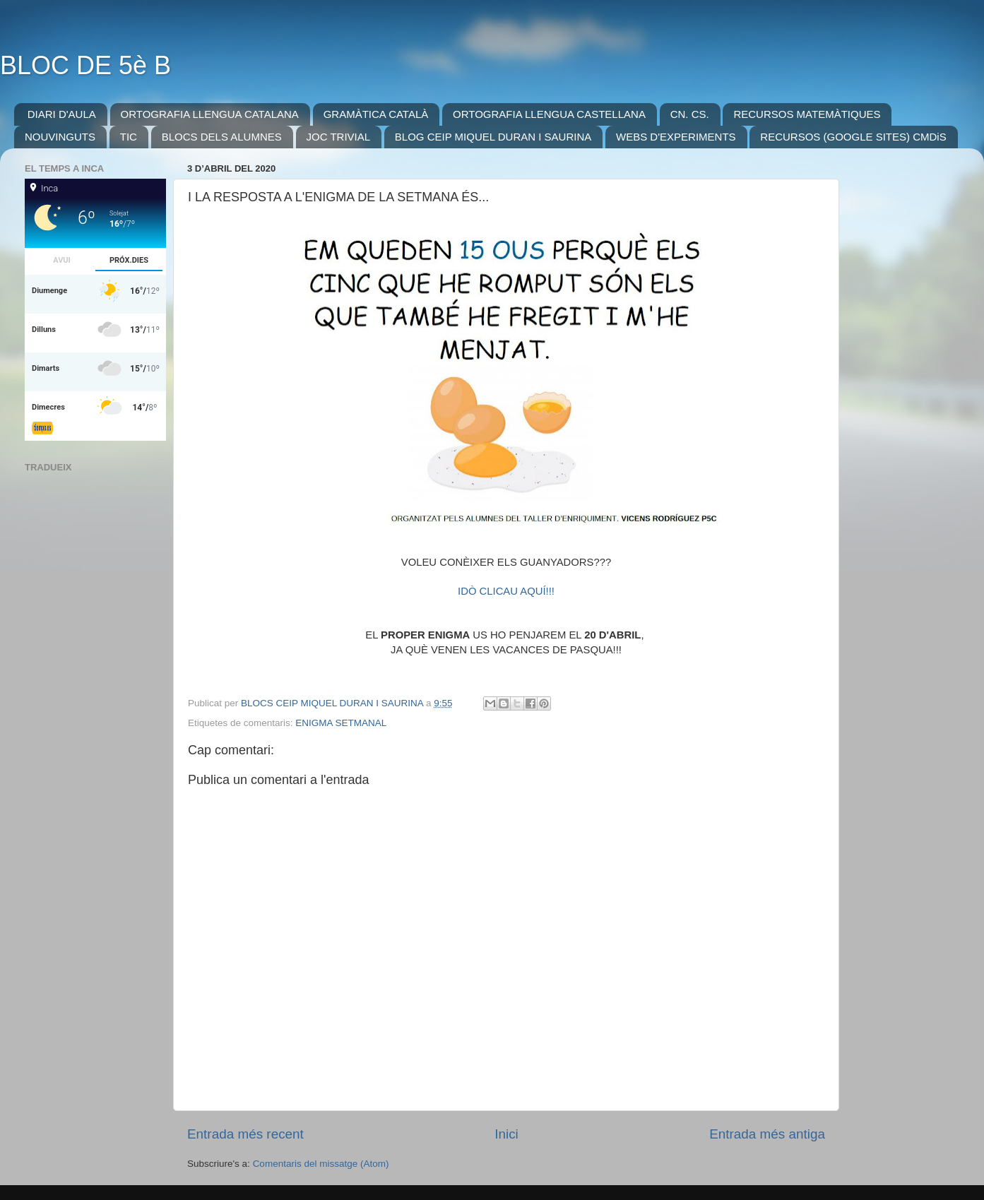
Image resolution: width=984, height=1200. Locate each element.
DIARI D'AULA (62, 114)
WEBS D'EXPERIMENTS (676, 137)
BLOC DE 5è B (85, 65)
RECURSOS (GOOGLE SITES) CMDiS (853, 137)
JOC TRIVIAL (339, 137)
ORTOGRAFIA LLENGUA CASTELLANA (549, 114)
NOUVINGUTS (60, 137)
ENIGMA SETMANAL (340, 723)
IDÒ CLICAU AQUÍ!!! (506, 591)
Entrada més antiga (767, 1134)
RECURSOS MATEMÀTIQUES (806, 114)
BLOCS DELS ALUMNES (222, 137)
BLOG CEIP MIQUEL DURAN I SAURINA (493, 137)
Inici (506, 1134)
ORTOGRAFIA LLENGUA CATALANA (210, 114)
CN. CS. (689, 114)
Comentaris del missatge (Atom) (321, 1163)
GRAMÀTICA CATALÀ (376, 114)
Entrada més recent (245, 1134)
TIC (128, 137)
